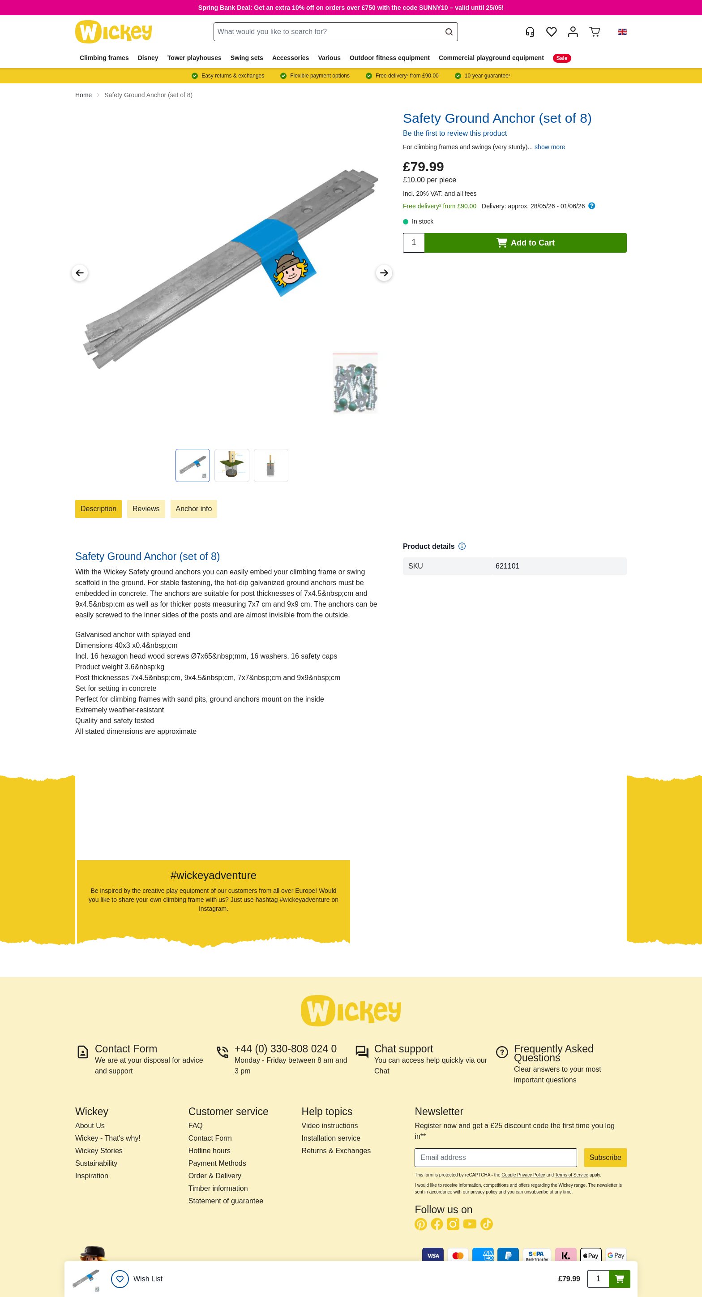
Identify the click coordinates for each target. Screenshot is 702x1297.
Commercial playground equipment (491, 57)
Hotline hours (209, 1151)
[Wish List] (137, 1279)
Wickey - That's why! (108, 1138)
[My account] (573, 32)
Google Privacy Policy (523, 1174)
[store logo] (113, 32)
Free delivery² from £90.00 (439, 206)
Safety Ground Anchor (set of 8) (148, 95)
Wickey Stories (99, 1151)
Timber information (218, 1188)
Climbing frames (104, 57)
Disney (148, 57)
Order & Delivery (214, 1176)
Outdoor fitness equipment (390, 57)
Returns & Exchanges (336, 1151)
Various (329, 57)
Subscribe (605, 1157)
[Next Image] (384, 273)
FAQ (195, 1125)
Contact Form (210, 1138)
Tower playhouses (194, 57)
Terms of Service (571, 1174)
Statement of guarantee (225, 1201)
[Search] (449, 31)
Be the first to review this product (455, 133)
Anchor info (194, 509)
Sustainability (96, 1163)
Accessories (290, 57)
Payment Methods (217, 1163)
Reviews (146, 509)
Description (98, 509)
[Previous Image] (80, 273)
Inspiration (91, 1176)
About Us (90, 1125)
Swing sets (247, 57)
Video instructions (330, 1125)
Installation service (331, 1138)
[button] (619, 32)
